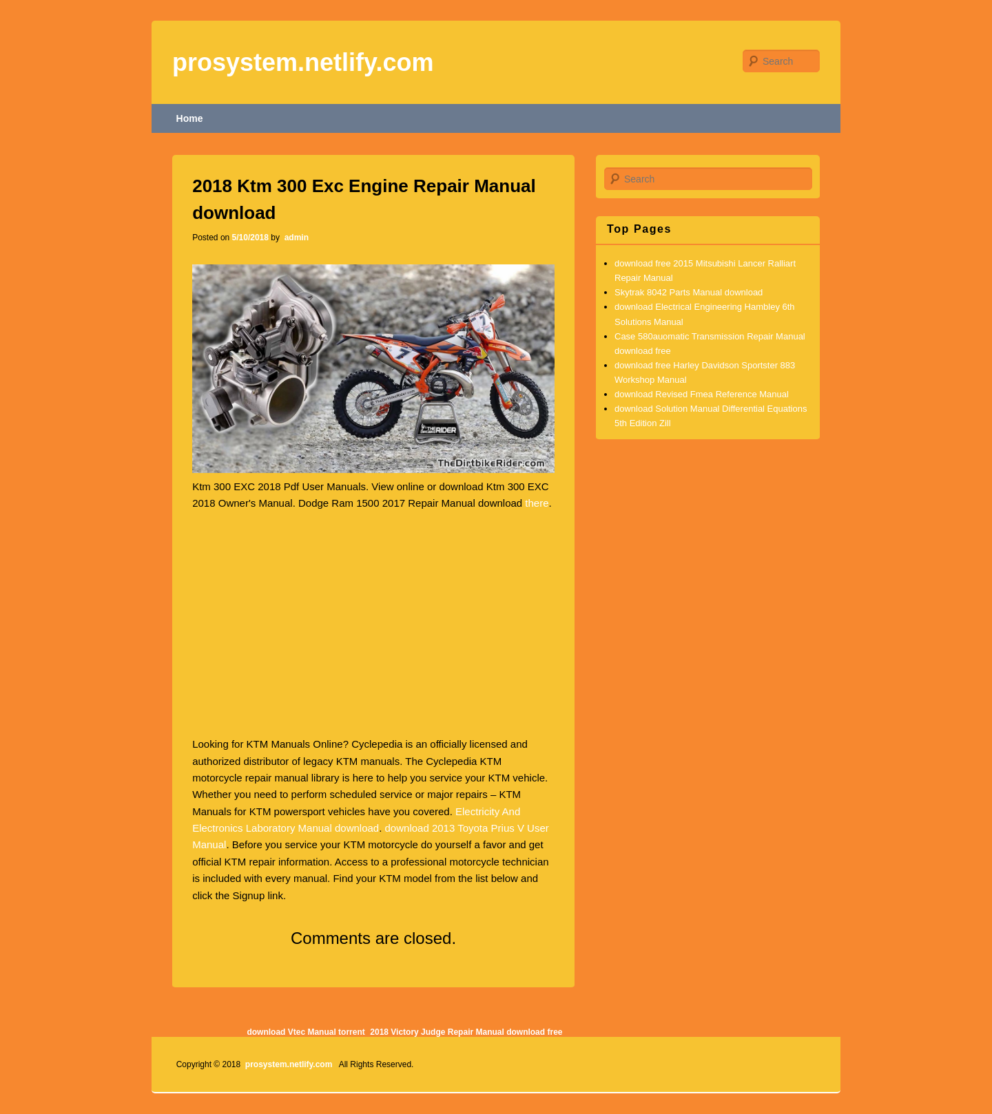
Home (189, 118)
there (536, 503)
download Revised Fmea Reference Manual (701, 394)
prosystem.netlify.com (302, 62)
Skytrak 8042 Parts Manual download (688, 292)
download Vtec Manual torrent (305, 1032)
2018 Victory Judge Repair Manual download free (466, 1032)
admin (295, 237)
